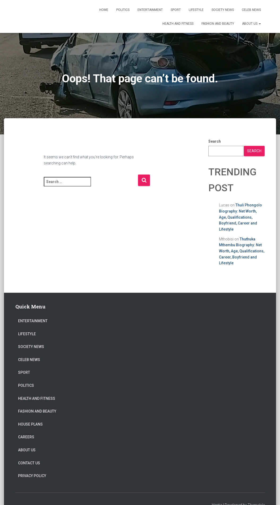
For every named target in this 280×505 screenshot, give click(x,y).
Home (103, 10)
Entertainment (150, 10)
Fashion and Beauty (217, 24)
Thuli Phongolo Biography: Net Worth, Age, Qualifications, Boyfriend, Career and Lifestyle (240, 217)
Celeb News (251, 10)
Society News (223, 10)
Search (214, 141)
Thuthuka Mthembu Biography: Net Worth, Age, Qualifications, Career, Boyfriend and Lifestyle (241, 251)
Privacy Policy (32, 476)
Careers (26, 437)
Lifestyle (196, 10)
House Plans (30, 424)
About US (251, 24)
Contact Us (29, 463)
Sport (176, 10)
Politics (123, 10)
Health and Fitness (177, 24)
